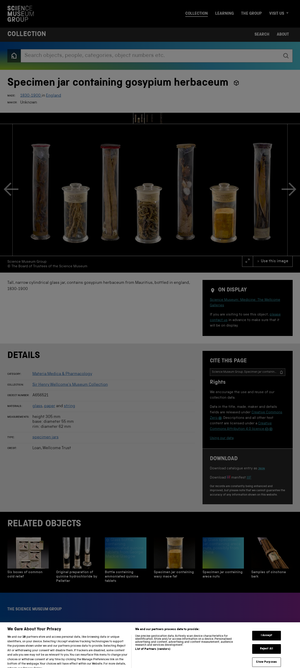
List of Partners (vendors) (152, 655)
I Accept (266, 642)
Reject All (266, 655)
